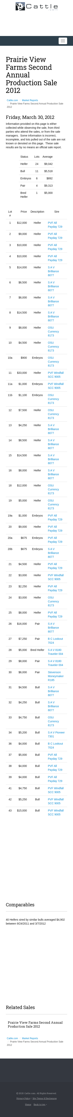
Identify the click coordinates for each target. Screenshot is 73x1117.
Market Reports (30, 100)
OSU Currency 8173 (53, 331)
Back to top (40, 1104)
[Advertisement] (36, 858)
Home (28, 1104)
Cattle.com (12, 100)
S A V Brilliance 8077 (53, 271)
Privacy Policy (23, 1098)
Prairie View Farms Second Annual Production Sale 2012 (35, 1024)
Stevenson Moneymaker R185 (56, 676)
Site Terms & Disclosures (45, 1098)
